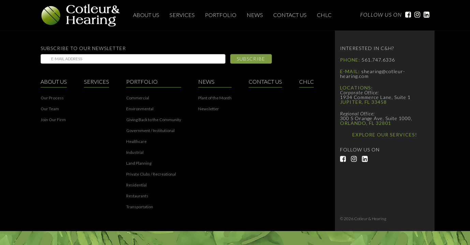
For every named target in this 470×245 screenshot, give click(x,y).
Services (182, 15)
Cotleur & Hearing (81, 15)
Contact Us (290, 15)
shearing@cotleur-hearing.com (372, 73)
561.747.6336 (378, 60)
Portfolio (220, 15)
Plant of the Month (215, 98)
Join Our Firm (53, 120)
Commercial (137, 98)
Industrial (135, 152)
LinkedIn (424, 14)
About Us (146, 15)
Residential (136, 185)
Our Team (50, 109)
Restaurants (137, 196)
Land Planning (138, 163)
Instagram (415, 14)
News (255, 15)
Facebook (406, 14)
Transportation (139, 207)
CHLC (324, 15)
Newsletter (208, 109)
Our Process (52, 98)
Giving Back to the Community (153, 120)
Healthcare (136, 142)
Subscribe (251, 59)
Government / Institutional (150, 131)
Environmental (139, 109)
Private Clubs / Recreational (151, 174)
